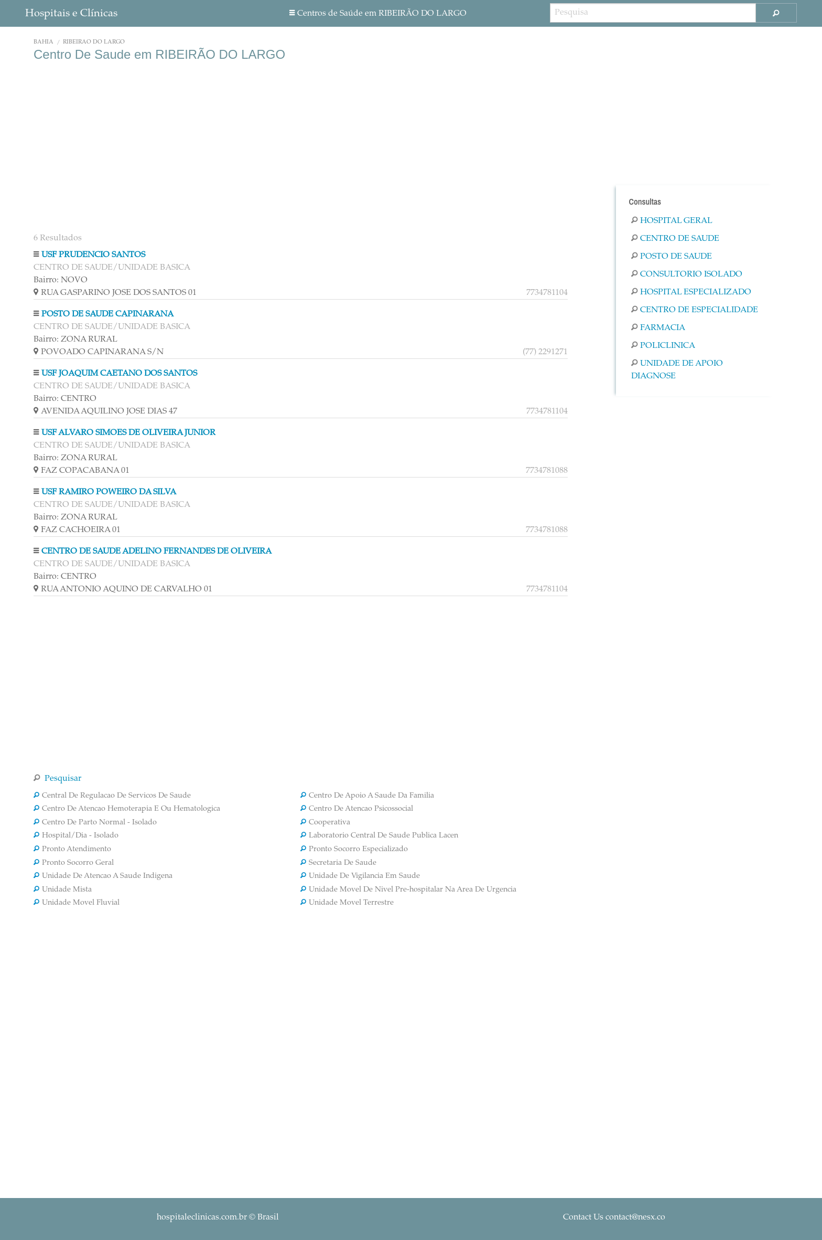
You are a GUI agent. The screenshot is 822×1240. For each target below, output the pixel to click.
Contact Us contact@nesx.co (614, 1217)
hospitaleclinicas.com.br (202, 1217)
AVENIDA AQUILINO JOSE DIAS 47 (301, 411)
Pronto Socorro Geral (74, 863)
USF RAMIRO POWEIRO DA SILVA (108, 492)
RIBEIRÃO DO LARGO (94, 42)
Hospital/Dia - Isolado (76, 836)
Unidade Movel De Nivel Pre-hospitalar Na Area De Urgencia (408, 890)
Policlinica (663, 346)
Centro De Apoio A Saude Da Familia (367, 796)
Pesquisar (57, 779)
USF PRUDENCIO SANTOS (93, 255)
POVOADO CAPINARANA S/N (301, 352)
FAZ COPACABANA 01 (301, 470)
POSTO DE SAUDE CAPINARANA (107, 314)
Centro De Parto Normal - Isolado (95, 822)
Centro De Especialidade (694, 310)
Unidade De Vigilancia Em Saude (360, 876)
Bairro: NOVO (61, 280)
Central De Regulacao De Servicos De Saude (112, 796)
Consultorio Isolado (686, 274)
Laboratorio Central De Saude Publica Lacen (379, 836)
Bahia (43, 42)
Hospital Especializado (691, 292)
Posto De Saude (671, 256)
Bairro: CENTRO (65, 399)
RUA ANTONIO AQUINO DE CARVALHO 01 (301, 589)
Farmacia (658, 328)
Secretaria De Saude (338, 863)
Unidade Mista (63, 890)
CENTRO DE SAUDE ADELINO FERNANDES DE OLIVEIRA (156, 551)
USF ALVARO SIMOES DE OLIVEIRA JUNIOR (128, 433)
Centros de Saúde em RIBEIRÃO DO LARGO (378, 13)
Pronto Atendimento (72, 849)
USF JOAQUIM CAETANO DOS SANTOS (119, 373)
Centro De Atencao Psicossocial (356, 809)
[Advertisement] (301, 145)
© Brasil (218, 1217)
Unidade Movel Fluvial (77, 903)
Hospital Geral (671, 221)
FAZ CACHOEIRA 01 (301, 530)
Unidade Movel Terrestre (347, 903)
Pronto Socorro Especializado (354, 849)
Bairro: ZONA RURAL (75, 339)
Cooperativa (325, 822)
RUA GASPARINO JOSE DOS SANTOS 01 (301, 293)
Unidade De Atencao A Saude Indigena (103, 876)
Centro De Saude (675, 239)
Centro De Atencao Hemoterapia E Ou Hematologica (127, 809)
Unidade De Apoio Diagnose (677, 369)
